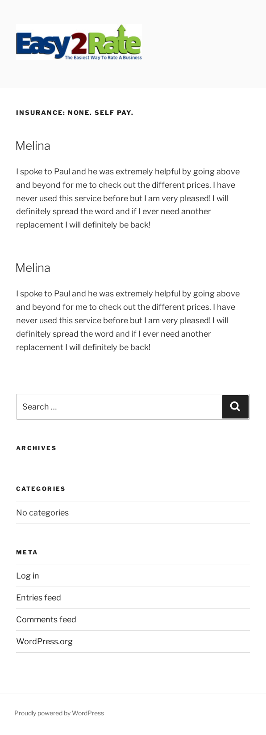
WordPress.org (44, 641)
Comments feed (46, 619)
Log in (27, 575)
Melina (32, 145)
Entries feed (38, 597)
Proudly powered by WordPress (59, 713)
